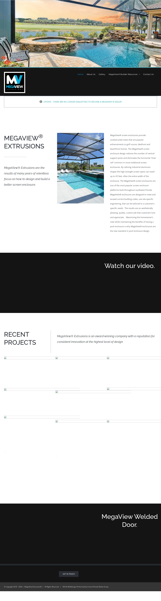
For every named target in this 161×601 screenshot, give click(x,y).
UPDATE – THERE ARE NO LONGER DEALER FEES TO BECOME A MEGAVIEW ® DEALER (83, 101)
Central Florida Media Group (97, 587)
